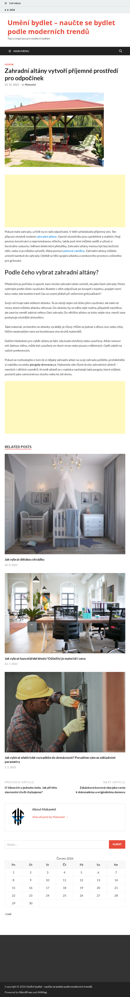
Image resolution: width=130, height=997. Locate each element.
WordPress (25, 992)
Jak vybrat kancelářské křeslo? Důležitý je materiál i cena (45, 658)
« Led (8, 914)
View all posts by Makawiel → (50, 817)
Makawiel (30, 84)
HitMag (42, 992)
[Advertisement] (65, 201)
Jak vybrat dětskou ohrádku (24, 559)
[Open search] (120, 51)
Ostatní (9, 64)
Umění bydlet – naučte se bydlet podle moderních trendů (61, 27)
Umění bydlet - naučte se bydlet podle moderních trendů (59, 986)
